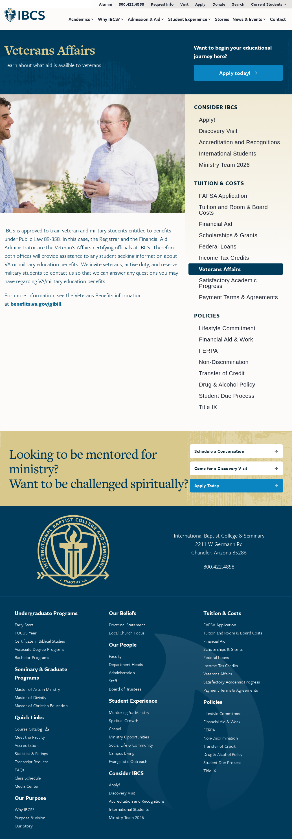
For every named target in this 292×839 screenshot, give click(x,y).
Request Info (162, 4)
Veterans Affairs (220, 269)
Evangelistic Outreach (128, 761)
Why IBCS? (24, 810)
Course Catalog (28, 729)
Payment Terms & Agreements (238, 297)
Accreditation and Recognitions (239, 142)
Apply (200, 4)
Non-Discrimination (224, 362)
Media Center (27, 786)
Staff (113, 681)
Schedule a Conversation (219, 451)
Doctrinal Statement (127, 625)
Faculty (115, 656)
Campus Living (121, 753)
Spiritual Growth (123, 720)
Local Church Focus (126, 633)
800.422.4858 (131, 4)
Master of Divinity (30, 697)
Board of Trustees (125, 689)
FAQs (19, 770)
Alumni (105, 4)
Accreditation (27, 745)
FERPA (208, 351)
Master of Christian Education (41, 706)
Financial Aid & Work (226, 339)
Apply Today (206, 485)
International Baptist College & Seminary (219, 544)
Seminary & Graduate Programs (41, 673)
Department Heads (126, 664)
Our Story (24, 826)
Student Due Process (226, 396)
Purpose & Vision (30, 818)
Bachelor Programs (32, 657)
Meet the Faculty (30, 737)
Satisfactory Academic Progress (228, 283)
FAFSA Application (223, 196)
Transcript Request (31, 762)
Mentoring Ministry (129, 712)
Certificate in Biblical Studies (40, 641)
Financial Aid (215, 224)
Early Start (24, 625)
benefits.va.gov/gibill (35, 303)
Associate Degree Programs (39, 649)
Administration (122, 673)
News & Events (247, 19)
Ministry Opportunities (129, 737)
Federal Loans (217, 246)
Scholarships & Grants (228, 235)
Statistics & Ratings (31, 753)
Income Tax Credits (224, 258)
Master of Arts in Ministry (37, 689)
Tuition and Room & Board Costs (233, 210)
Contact (278, 19)
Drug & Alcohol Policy (227, 384)
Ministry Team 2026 (224, 165)
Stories (222, 19)
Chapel (115, 729)
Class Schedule (28, 778)
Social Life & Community (131, 745)
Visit (184, 4)
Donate (218, 4)
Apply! (207, 120)
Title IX (208, 407)
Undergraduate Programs (46, 613)
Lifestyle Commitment (227, 328)
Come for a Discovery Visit (220, 468)
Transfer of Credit (222, 373)
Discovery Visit (218, 131)
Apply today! (235, 73)
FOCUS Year (26, 633)
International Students (227, 153)
